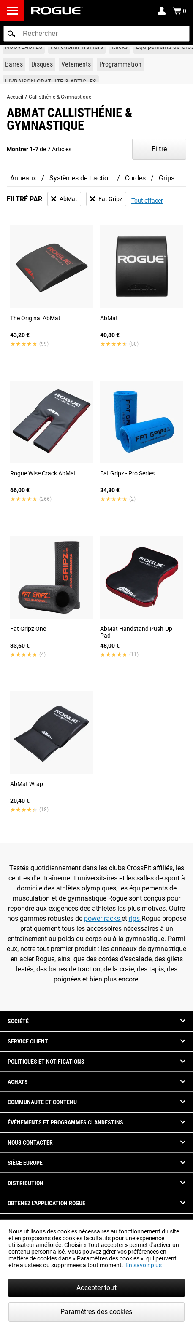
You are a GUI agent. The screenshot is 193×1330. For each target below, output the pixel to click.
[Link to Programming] (120, 64)
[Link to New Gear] (24, 47)
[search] (96, 34)
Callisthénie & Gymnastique (60, 97)
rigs (135, 918)
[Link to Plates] (42, 64)
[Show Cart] (179, 11)
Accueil (15, 97)
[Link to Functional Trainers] (77, 47)
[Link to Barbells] (14, 64)
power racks (103, 918)
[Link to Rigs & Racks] (119, 47)
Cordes (135, 178)
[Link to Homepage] (57, 10)
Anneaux (23, 178)
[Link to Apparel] (76, 64)
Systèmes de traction (80, 178)
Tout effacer (147, 200)
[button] (11, 34)
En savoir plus (143, 1265)
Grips (166, 178)
